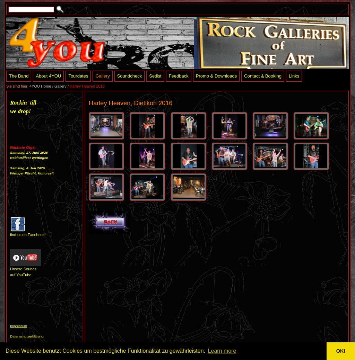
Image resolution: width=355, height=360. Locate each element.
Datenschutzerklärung (27, 336)
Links (294, 76)
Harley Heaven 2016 (87, 86)
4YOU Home (40, 86)
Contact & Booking (263, 76)
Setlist (155, 76)
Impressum (18, 326)
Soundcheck (129, 76)
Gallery (102, 76)
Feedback (179, 76)
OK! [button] (340, 351)
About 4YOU (48, 76)
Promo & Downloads (216, 76)
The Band (18, 76)
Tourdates (78, 76)
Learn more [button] (222, 351)
